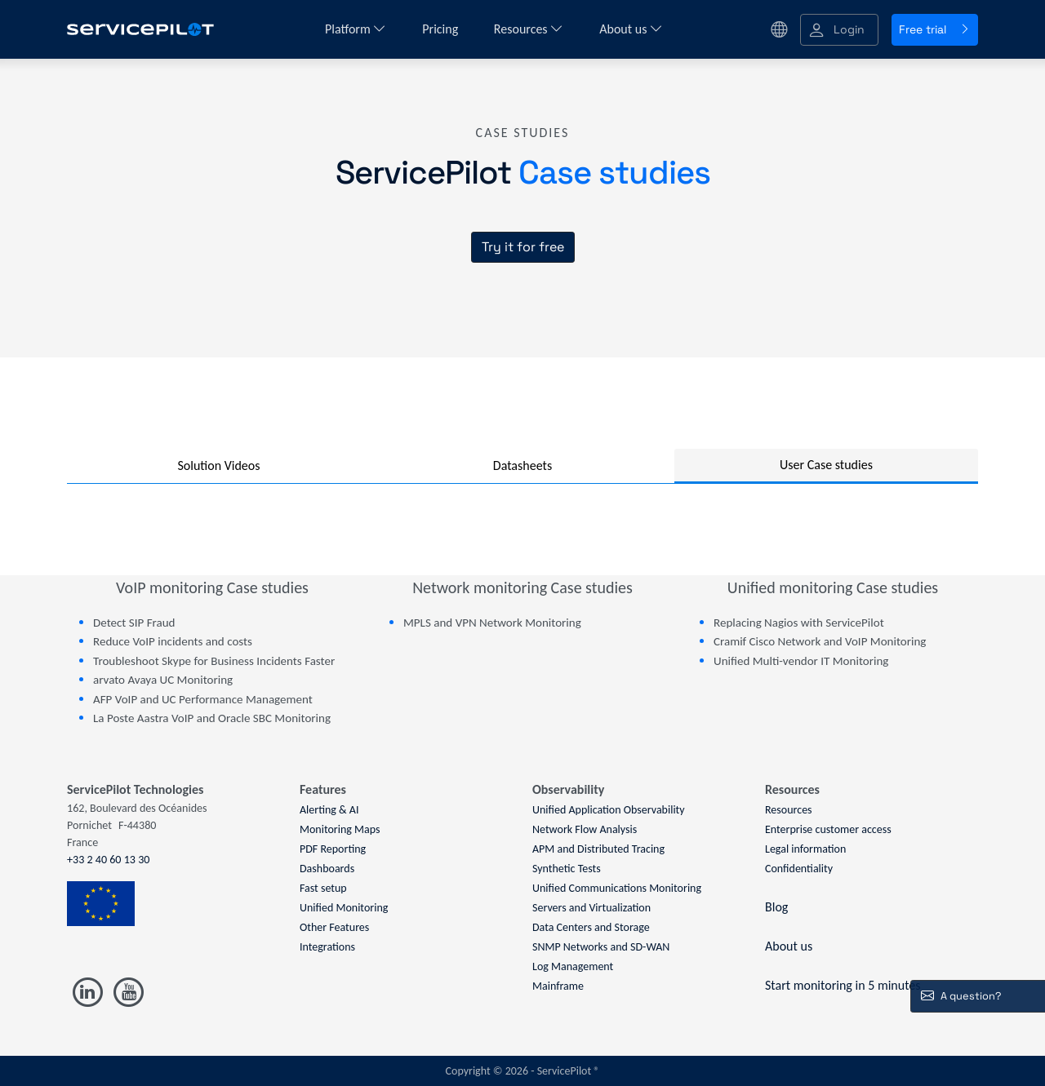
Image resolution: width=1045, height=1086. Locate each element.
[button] (839, 30)
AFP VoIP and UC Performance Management (203, 699)
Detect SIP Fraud (134, 622)
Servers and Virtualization (591, 908)
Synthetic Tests (566, 868)
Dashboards (327, 868)
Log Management (572, 966)
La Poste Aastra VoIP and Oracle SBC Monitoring (212, 718)
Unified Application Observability (608, 810)
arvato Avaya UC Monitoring (163, 679)
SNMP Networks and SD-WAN (600, 947)
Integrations (327, 947)
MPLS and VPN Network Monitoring (492, 622)
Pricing (441, 29)
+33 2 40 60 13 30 (108, 860)
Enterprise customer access (828, 829)
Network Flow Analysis (584, 829)
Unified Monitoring (344, 908)
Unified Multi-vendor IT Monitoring (801, 661)
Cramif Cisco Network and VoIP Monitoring (820, 641)
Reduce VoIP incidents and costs (172, 641)
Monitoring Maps (340, 829)
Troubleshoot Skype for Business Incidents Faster (214, 661)
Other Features (334, 927)
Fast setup (323, 888)
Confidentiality (799, 868)
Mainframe (558, 986)
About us (631, 29)
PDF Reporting (333, 849)
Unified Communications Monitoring (616, 888)
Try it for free (523, 246)
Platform (355, 29)
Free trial (935, 29)
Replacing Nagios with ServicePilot (799, 622)
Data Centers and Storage (591, 927)
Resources (528, 29)
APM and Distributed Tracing (598, 849)
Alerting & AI (329, 810)
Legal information (805, 849)
